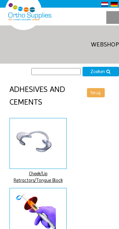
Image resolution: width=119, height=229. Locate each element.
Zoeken (100, 71)
